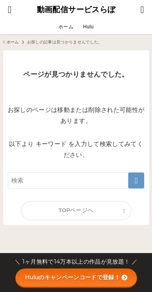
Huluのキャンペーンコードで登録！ (76, 277)
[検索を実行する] (136, 180)
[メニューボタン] (142, 9)
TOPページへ (76, 210)
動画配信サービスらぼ (76, 10)
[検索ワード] (76, 180)
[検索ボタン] (9, 9)
